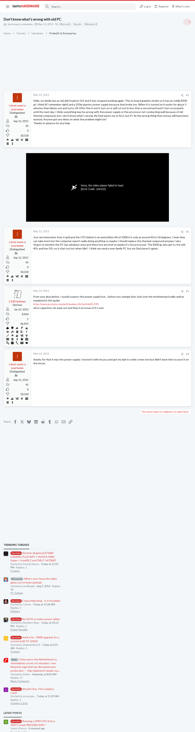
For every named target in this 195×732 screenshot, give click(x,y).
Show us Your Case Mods (161, 468)
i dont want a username (20, 24)
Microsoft (65, 24)
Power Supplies (149, 291)
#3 (126, 291)
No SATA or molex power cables (166, 281)
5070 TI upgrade (157, 435)
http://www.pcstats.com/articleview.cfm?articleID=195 (66, 304)
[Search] (90, 6)
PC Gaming (147, 255)
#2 (126, 231)
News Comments (150, 343)
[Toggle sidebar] (187, 22)
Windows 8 (91, 24)
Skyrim (78, 24)
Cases (144, 475)
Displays (145, 273)
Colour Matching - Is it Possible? (166, 263)
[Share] (121, 95)
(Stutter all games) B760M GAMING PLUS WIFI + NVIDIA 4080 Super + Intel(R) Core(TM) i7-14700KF (163, 218)
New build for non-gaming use (164, 483)
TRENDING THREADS (147, 207)
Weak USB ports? (157, 420)
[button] (7, 6)
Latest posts (143, 375)
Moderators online (148, 500)
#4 (126, 354)
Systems (145, 233)
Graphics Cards (149, 365)
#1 (126, 95)
